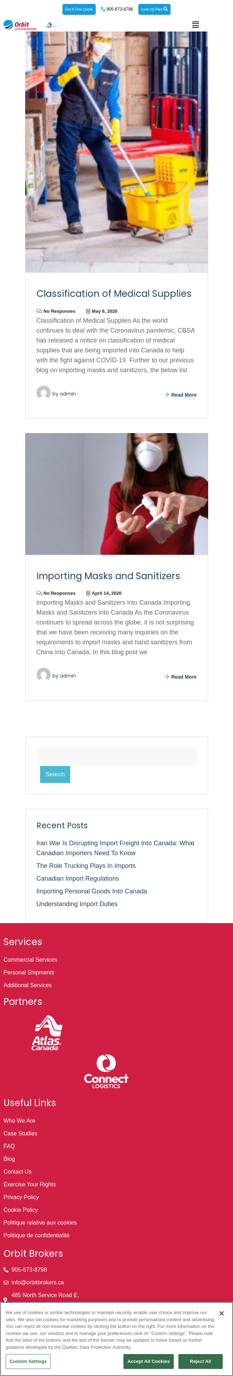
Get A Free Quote (79, 9)
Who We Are (19, 1121)
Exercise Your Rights (30, 1184)
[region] (116, 1339)
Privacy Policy (21, 1197)
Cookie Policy (21, 1210)
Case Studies (20, 1133)
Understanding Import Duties (77, 904)
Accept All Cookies (148, 1361)
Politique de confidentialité (37, 1235)
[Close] (221, 1313)
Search (55, 774)
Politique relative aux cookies (40, 1223)
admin (68, 393)
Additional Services (28, 985)
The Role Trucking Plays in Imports (86, 865)
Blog (9, 1159)
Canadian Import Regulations (78, 878)
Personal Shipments (29, 972)
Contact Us (18, 1172)
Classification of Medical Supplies (114, 293)
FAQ (9, 1146)
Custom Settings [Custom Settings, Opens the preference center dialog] (28, 1361)
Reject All (200, 1361)
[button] (195, 24)
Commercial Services (30, 960)
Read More (180, 395)
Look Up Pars (154, 9)
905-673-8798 (119, 9)
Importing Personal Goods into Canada (92, 891)
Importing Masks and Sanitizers (108, 576)
